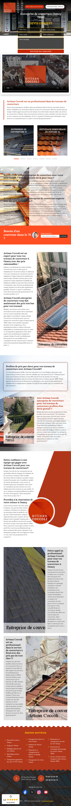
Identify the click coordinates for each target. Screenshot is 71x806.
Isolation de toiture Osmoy (35, 746)
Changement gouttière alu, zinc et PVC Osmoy (15, 761)
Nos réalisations (34, 7)
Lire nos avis (11, 802)
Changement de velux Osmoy (36, 761)
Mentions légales (47, 801)
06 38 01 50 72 (52, 780)
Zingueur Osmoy (12, 745)
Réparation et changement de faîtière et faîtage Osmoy (34, 753)
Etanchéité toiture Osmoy (13, 741)
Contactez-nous (55, 7)
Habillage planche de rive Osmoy (14, 750)
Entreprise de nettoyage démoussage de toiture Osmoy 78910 (58, 750)
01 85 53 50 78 (52, 776)
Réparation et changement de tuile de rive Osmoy (57, 741)
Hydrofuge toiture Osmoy (13, 755)
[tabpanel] (19, 140)
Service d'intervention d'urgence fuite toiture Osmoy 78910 (58, 759)
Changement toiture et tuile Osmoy (36, 740)
